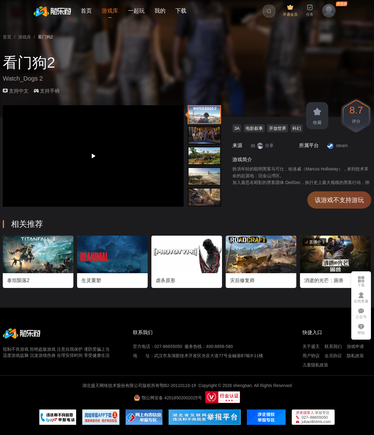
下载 (180, 11)
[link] (7, 36)
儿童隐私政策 (315, 364)
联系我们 (333, 346)
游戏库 (110, 11)
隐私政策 (355, 355)
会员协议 (333, 355)
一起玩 (136, 11)
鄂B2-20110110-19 (178, 385)
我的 (160, 11)
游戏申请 (355, 346)
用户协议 (311, 355)
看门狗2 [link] (45, 36)
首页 (86, 11)
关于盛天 (311, 346)
